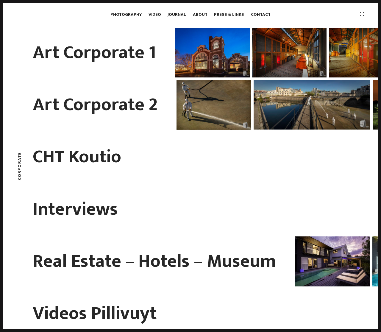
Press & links (229, 14)
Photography (126, 14)
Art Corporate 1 (94, 52)
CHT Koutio (77, 157)
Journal (177, 14)
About (200, 14)
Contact (261, 14)
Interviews (75, 209)
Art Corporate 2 (95, 104)
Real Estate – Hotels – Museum (154, 261)
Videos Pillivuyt (95, 313)
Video (155, 14)
